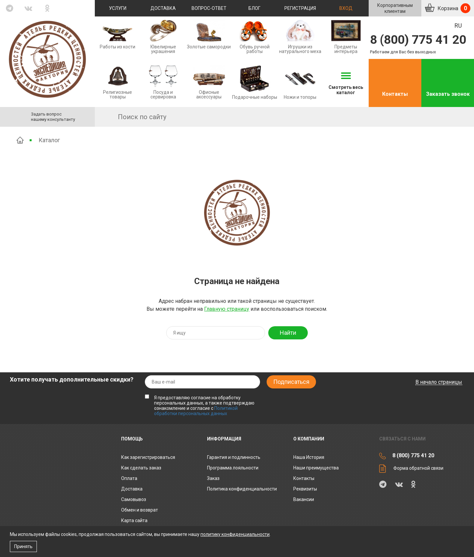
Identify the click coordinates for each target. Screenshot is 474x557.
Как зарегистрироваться (148, 457)
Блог (254, 8)
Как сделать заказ (141, 467)
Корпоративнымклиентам (395, 8)
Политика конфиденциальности (242, 488)
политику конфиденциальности (235, 534)
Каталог (49, 140)
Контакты (395, 94)
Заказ (213, 478)
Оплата (129, 478)
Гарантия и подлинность (233, 457)
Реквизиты (305, 488)
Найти (288, 332)
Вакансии (303, 499)
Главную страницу (226, 309)
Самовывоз (133, 499)
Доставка (163, 8)
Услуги (117, 8)
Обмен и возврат (139, 510)
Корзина (453, 8)
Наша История (308, 457)
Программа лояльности (232, 467)
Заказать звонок (448, 94)
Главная (20, 140)
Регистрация (300, 8)
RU (458, 25)
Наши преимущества (316, 467)
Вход (346, 8)
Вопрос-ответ (209, 8)
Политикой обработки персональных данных (196, 411)
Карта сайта (134, 520)
